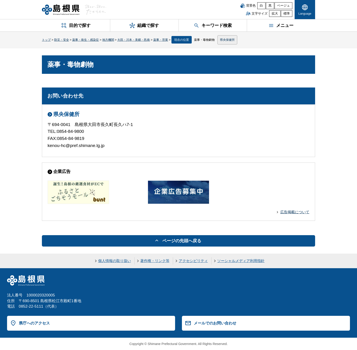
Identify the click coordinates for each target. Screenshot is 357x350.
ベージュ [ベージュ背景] (283, 5)
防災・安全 (61, 39)
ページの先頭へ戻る (181, 240)
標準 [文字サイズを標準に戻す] (286, 13)
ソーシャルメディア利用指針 (241, 261)
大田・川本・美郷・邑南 (133, 39)
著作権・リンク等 (154, 261)
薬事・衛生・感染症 (85, 39)
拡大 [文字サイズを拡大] (275, 13)
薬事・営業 (160, 39)
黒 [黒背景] (270, 5)
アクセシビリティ (193, 261)
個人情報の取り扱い (114, 261)
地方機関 (108, 39)
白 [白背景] (261, 5)
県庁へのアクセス (34, 323)
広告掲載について (294, 212)
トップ (46, 39)
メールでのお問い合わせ (215, 323)
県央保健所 (227, 39)
